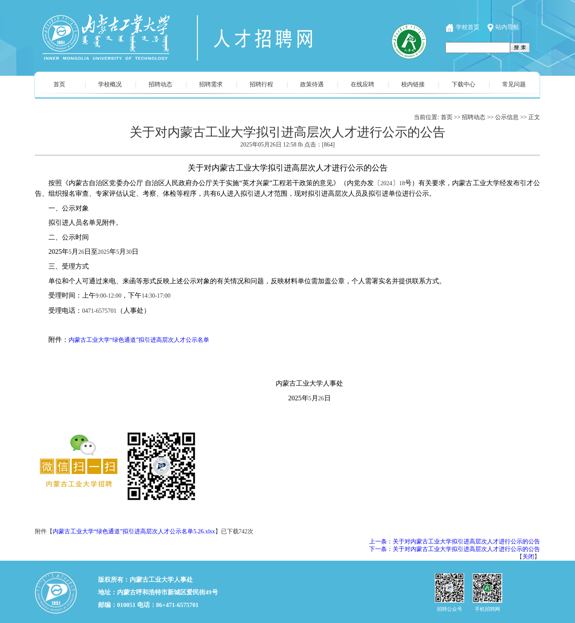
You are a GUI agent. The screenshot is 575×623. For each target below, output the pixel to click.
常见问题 (514, 84)
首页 (59, 84)
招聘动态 (160, 84)
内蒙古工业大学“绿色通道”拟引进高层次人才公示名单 (139, 340)
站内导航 (507, 27)
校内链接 (413, 84)
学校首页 (467, 27)
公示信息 (507, 117)
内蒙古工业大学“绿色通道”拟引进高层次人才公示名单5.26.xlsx (134, 531)
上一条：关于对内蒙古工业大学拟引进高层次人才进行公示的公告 (454, 541)
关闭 (528, 557)
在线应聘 (362, 84)
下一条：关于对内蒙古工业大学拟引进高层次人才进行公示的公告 (454, 549)
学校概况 (110, 84)
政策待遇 (312, 84)
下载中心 (463, 84)
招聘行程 (261, 84)
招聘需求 (211, 84)
